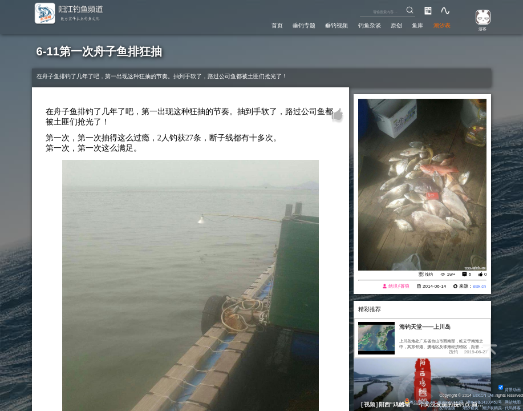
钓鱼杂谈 (361, 24)
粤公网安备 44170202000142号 (429, 402)
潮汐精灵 (470, 407)
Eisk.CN (478, 395)
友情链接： (449, 407)
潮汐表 (440, 24)
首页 (260, 24)
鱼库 (414, 24)
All (491, 395)
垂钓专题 (289, 24)
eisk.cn (479, 286)
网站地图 (513, 402)
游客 (480, 28)
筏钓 (428, 274)
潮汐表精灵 (491, 407)
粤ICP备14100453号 (482, 402)
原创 (390, 24)
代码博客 (513, 407)
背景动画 (509, 389)
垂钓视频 (325, 24)
